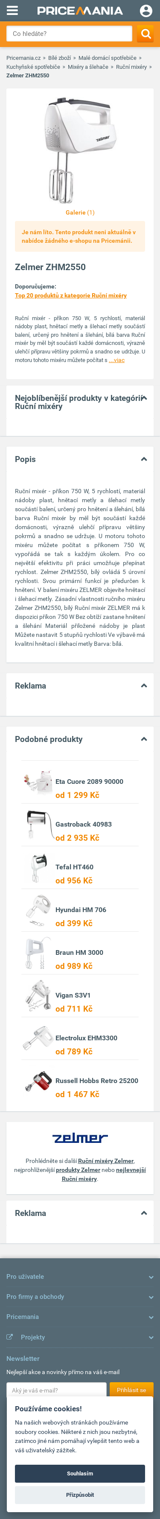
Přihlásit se (131, 1390)
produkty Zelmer (78, 1169)
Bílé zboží (59, 58)
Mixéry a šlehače (88, 67)
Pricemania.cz (23, 58)
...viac (117, 359)
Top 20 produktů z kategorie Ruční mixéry (71, 295)
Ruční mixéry (131, 67)
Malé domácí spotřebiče (108, 58)
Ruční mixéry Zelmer (106, 1160)
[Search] (145, 33)
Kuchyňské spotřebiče (33, 67)
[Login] (146, 12)
